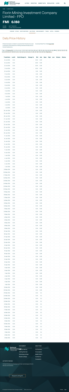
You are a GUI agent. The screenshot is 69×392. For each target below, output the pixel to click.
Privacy (61, 389)
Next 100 (49, 52)
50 (37, 52)
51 (39, 52)
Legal (65, 389)
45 (27, 52)
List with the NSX (8, 361)
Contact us (38, 356)
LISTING (27, 3)
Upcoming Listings (24, 354)
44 (25, 52)
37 (11, 52)
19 (41, 50)
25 (52, 50)
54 (44, 52)
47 (31, 52)
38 (13, 52)
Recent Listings (23, 356)
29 (61, 50)
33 (3, 52)
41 (18, 52)
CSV (53, 43)
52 (41, 52)
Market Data (10, 8)
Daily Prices (32, 31)
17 (37, 50)
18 (39, 50)
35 (7, 52)
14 (32, 50)
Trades (47, 31)
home (4, 8)
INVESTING (34, 3)
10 (26, 50)
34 (5, 52)
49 (35, 52)
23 (48, 50)
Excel (50, 43)
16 (36, 50)
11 (27, 50)
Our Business (38, 349)
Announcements (40, 31)
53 (42, 52)
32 (66, 50)
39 (15, 52)
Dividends (57, 31)
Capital (52, 31)
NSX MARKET (22, 346)
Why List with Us (23, 349)
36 (9, 52)
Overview (12, 31)
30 (63, 50)
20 (43, 50)
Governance (38, 352)
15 (34, 50)
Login (57, 3)
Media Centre (38, 354)
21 (45, 50)
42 (20, 52)
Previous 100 (9, 50)
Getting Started (23, 352)
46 (29, 52)
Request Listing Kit (17, 375)
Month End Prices (24, 31)
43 (22, 52)
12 (29, 50)
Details (17, 31)
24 (50, 50)
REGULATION (50, 3)
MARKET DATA (42, 3)
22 (47, 50)
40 (17, 52)
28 (58, 50)
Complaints (38, 359)
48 (33, 52)
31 (64, 50)
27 (56, 50)
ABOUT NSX (38, 346)
